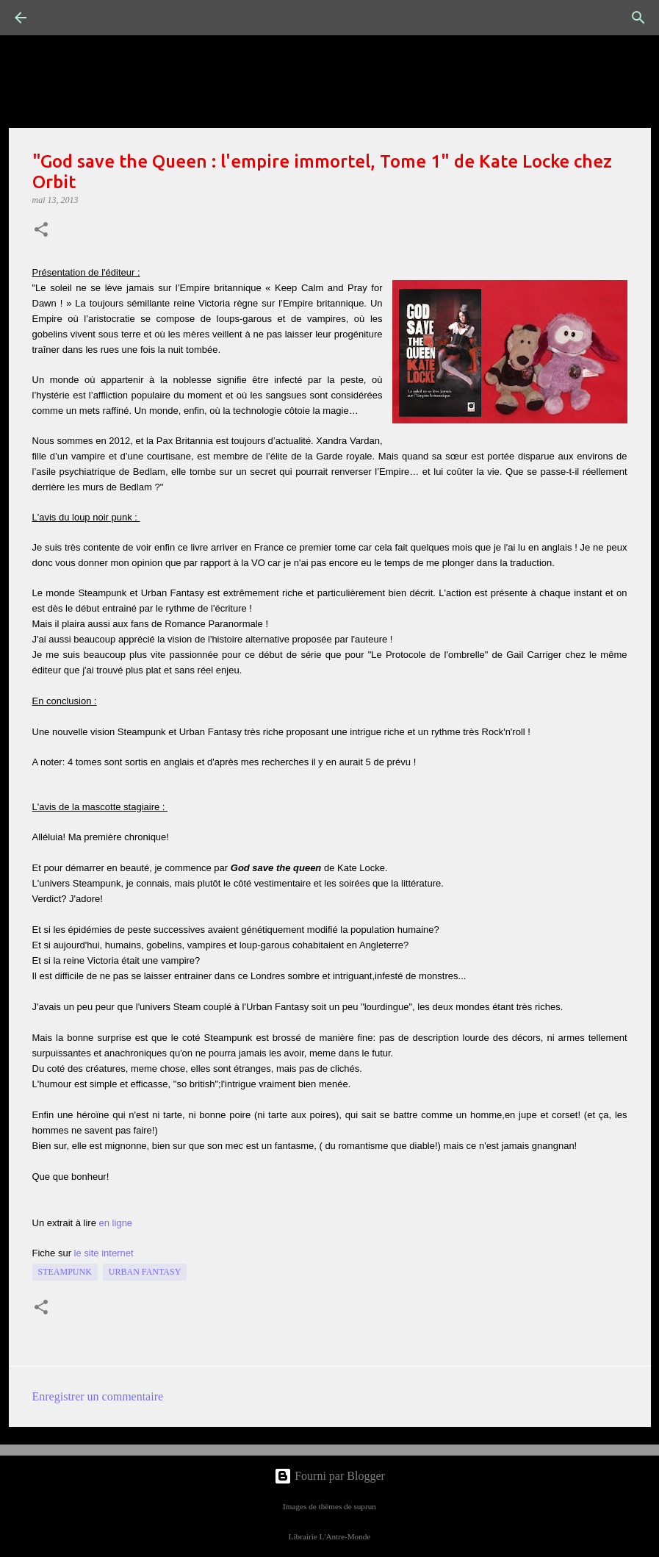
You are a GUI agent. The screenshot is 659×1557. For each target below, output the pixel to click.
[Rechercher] (62, 17)
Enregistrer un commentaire (98, 1396)
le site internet (104, 1253)
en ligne (116, 1222)
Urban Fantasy (145, 1272)
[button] (41, 231)
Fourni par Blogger (329, 1476)
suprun (364, 1506)
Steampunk (65, 1272)
